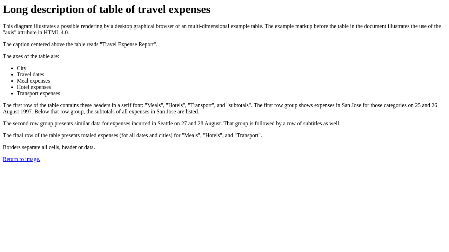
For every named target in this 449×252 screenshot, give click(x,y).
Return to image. (21, 159)
